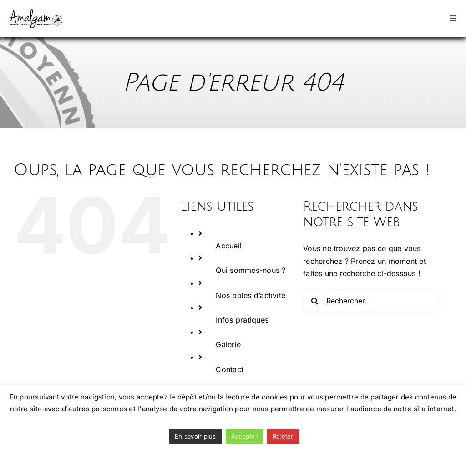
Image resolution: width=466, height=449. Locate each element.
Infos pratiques (242, 319)
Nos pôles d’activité (250, 295)
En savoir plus (195, 436)
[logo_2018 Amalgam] (35, 12)
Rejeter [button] (283, 436)
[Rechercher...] (371, 300)
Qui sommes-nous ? (250, 270)
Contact (229, 369)
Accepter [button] (244, 436)
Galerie (228, 344)
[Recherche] (314, 300)
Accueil (229, 245)
